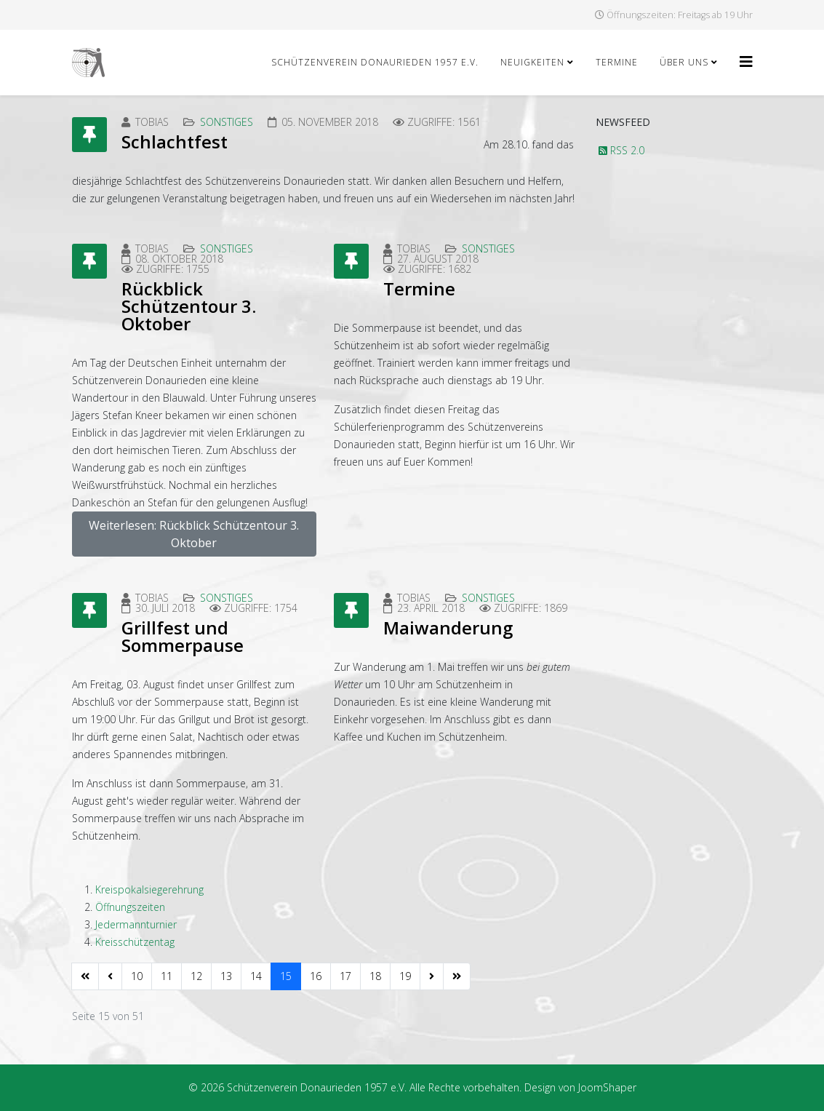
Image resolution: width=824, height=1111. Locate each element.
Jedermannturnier (136, 924)
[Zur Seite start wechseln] (85, 976)
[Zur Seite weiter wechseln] (432, 976)
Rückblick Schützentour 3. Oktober (188, 305)
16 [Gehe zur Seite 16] (315, 976)
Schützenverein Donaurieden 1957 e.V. (375, 62)
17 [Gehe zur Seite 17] (345, 976)
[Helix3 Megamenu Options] (746, 61)
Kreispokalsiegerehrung (149, 889)
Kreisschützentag (135, 942)
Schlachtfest (174, 142)
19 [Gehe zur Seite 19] (405, 976)
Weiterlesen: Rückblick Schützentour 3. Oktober (194, 534)
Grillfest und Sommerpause (182, 636)
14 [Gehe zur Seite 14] (256, 976)
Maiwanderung (448, 628)
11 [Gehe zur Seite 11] (166, 976)
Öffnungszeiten (130, 907)
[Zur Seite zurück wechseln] (110, 976)
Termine (617, 62)
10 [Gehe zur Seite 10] (137, 976)
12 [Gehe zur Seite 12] (196, 976)
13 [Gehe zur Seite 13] (226, 976)
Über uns (684, 62)
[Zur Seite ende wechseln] (457, 976)
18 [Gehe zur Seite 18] (375, 976)
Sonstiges (226, 122)
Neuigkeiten (532, 62)
